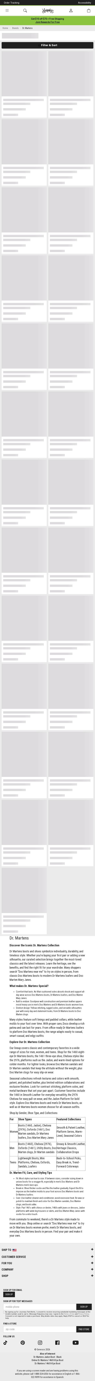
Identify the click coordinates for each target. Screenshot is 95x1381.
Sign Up (9, 1294)
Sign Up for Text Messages (17, 1301)
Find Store (84, 1329)
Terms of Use (69, 1314)
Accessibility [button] (84, 2)
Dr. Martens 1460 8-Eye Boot (47, 1363)
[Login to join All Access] (47, 18)
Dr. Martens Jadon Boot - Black (47, 1357)
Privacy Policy (83, 1314)
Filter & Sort (47, 45)
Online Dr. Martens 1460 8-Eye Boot (47, 1360)
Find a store (10, 1323)
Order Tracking (11, 2)
